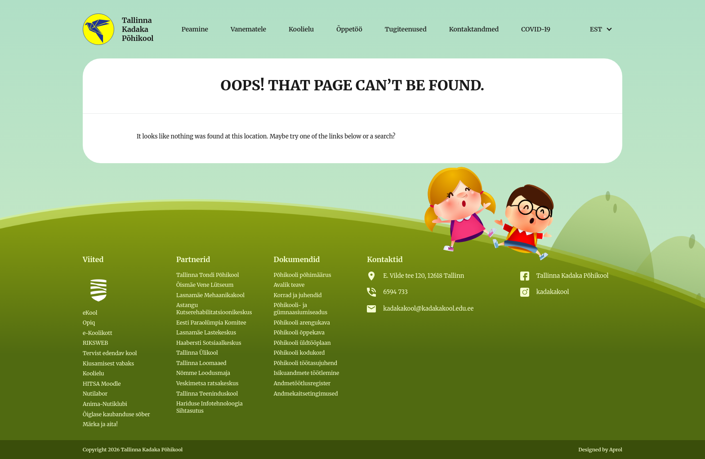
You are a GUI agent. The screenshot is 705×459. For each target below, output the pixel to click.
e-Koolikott (97, 333)
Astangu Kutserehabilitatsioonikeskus (214, 309)
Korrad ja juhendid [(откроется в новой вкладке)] (297, 295)
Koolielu (301, 29)
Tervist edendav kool (110, 353)
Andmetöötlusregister (301, 383)
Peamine (195, 29)
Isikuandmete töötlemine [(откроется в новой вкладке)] (306, 373)
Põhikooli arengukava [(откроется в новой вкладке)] (301, 322)
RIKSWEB (95, 342)
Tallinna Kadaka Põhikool (572, 276)
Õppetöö (349, 29)
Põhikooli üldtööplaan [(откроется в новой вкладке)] (301, 342)
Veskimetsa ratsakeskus (207, 383)
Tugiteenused (406, 29)
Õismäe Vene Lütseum (205, 284)
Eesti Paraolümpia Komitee (211, 322)
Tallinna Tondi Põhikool (207, 275)
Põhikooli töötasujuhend (305, 363)
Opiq (89, 322)
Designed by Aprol (600, 449)
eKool (90, 312)
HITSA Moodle (102, 383)
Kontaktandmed (474, 29)
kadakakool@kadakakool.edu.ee (428, 308)
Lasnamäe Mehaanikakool (210, 295)
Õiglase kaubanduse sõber (116, 414)
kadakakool (552, 292)
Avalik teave (288, 284)
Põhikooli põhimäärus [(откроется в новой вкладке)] (302, 275)
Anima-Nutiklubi (105, 404)
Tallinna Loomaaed (201, 363)
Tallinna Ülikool (197, 352)
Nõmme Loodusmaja (203, 373)
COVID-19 (535, 29)
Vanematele (248, 29)
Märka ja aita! (100, 424)
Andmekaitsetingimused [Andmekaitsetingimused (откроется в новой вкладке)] (305, 393)
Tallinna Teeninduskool (207, 393)
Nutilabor (95, 393)
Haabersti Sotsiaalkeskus (208, 342)
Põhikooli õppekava (299, 332)
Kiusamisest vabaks (108, 363)
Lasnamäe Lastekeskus (206, 332)
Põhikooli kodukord (299, 352)
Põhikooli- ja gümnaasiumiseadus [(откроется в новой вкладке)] (300, 309)
